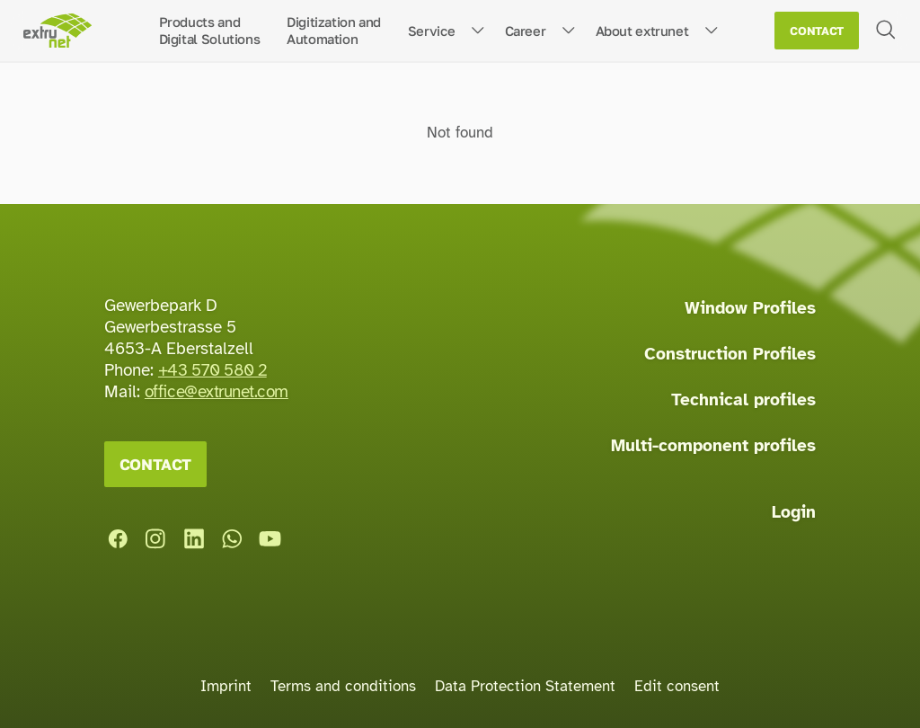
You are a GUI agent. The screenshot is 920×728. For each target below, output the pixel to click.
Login (794, 512)
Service (431, 30)
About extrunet (642, 30)
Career (525, 30)
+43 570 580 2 (212, 370)
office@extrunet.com (216, 392)
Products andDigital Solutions (210, 30)
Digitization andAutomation (334, 30)
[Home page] (57, 31)
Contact (817, 31)
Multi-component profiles (713, 446)
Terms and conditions (343, 686)
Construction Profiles (730, 354)
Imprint (226, 686)
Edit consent (677, 686)
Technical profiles (743, 400)
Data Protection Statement (525, 686)
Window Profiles (750, 308)
